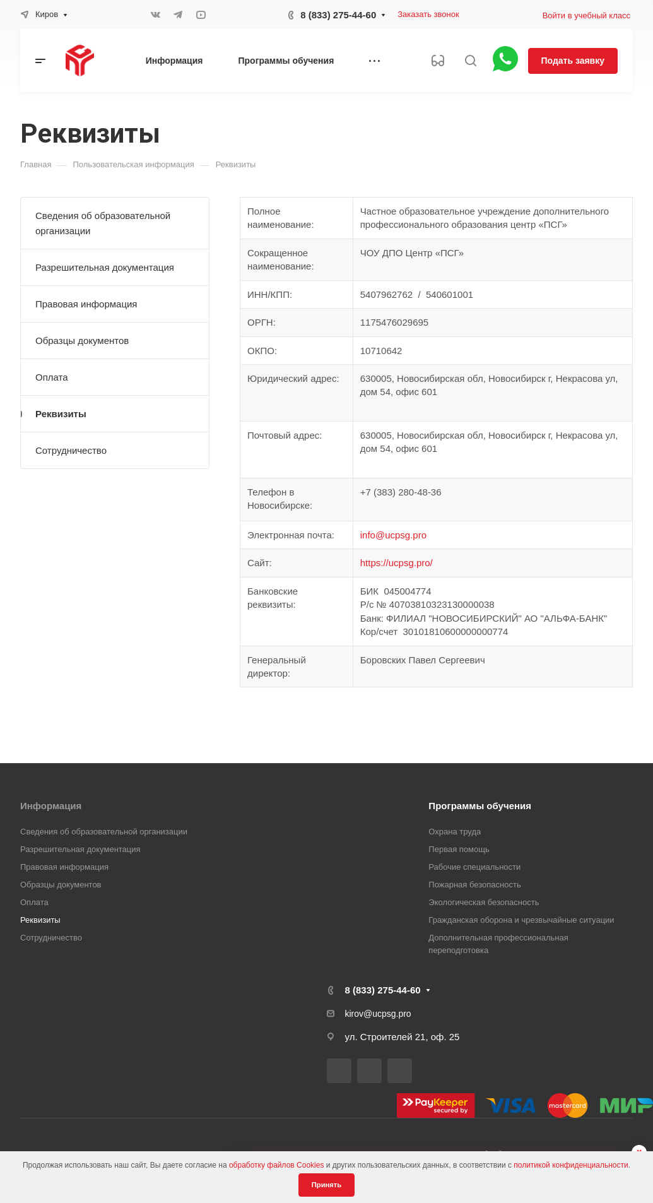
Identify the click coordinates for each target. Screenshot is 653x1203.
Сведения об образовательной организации (102, 223)
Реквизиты (60, 413)
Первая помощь (458, 849)
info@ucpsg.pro (393, 535)
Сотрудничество (71, 450)
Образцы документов (82, 340)
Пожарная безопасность (474, 884)
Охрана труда (454, 831)
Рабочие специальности (474, 867)
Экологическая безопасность (483, 902)
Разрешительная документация (104, 267)
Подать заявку (572, 61)
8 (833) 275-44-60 (338, 14)
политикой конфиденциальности (571, 1165)
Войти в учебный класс (586, 15)
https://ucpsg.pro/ (396, 562)
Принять (326, 1184)
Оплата (51, 377)
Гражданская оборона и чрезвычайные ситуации (521, 920)
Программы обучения (479, 805)
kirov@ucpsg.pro (378, 1014)
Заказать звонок (428, 14)
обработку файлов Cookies (276, 1165)
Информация (50, 805)
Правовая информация (86, 304)
